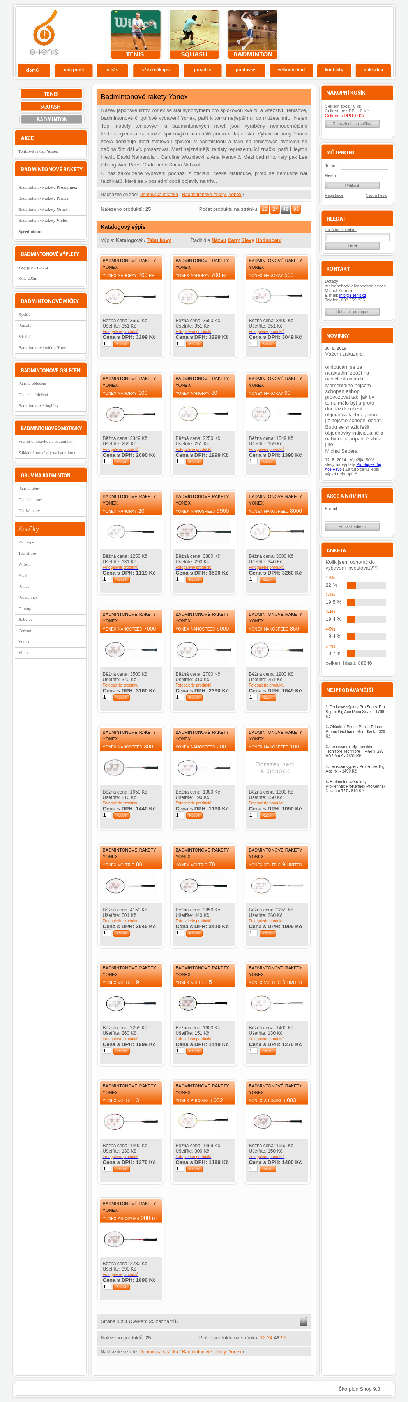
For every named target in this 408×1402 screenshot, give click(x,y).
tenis (136, 35)
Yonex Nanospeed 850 (274, 629)
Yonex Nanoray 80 (196, 393)
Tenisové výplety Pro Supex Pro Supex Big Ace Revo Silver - (355, 712)
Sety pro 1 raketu (33, 267)
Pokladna (373, 69)
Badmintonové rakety (47, 187)
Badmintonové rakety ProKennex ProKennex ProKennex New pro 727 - (356, 786)
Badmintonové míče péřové (42, 347)
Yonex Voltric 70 (195, 864)
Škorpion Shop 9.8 (359, 1389)
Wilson (24, 564)
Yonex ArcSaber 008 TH (130, 1218)
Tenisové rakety (38, 151)
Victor (23, 652)
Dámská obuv (30, 499)
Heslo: (331, 175)
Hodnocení (268, 240)
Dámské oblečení (33, 394)
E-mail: (331, 508)
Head (22, 575)
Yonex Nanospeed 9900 (202, 511)
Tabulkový (159, 240)
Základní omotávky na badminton (47, 452)
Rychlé (24, 314)
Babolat (25, 619)
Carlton (24, 630)
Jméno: (332, 165)
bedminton (252, 35)
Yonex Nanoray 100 (125, 393)
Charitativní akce (353, 33)
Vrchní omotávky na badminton (45, 441)
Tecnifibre (27, 553)
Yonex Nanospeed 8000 (275, 511)
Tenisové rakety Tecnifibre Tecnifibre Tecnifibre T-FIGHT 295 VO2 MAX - (355, 751)
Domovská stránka (159, 194)
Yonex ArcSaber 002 (199, 1100)
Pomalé (24, 325)
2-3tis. (331, 595)
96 (296, 209)
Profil (74, 69)
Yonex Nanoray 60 (270, 393)
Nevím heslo (377, 195)
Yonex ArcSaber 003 (272, 1100)
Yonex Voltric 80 (122, 864)
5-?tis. (331, 646)
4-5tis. (331, 629)
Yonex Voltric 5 (194, 982)
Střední (24, 336)
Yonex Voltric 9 (121, 982)
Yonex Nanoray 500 (271, 275)
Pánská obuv (29, 488)
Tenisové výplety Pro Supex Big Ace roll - (355, 768)
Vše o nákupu (156, 69)
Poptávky (246, 69)
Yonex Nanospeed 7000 (129, 629)
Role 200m (27, 278)
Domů (34, 69)
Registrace (334, 195)
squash (194, 35)
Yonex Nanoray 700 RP (129, 275)
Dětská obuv (29, 510)
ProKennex (28, 597)
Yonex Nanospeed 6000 (202, 629)
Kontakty (334, 69)
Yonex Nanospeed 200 (201, 746)
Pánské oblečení (32, 383)
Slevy (247, 240)
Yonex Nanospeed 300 (128, 746)
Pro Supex (27, 542)
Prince (23, 586)
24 (275, 209)
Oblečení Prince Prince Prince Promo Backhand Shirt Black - (355, 731)
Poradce (202, 69)
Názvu (219, 240)
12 (264, 209)
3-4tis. (331, 612)
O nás (113, 69)
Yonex (23, 641)
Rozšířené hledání (341, 230)
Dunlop (24, 608)
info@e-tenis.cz (352, 295)
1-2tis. (331, 578)
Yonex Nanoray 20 (124, 511)
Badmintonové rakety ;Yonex (211, 194)
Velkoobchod (291, 69)
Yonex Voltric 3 (121, 1100)
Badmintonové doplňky (38, 405)
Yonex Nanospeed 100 (274, 746)
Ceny (234, 240)
